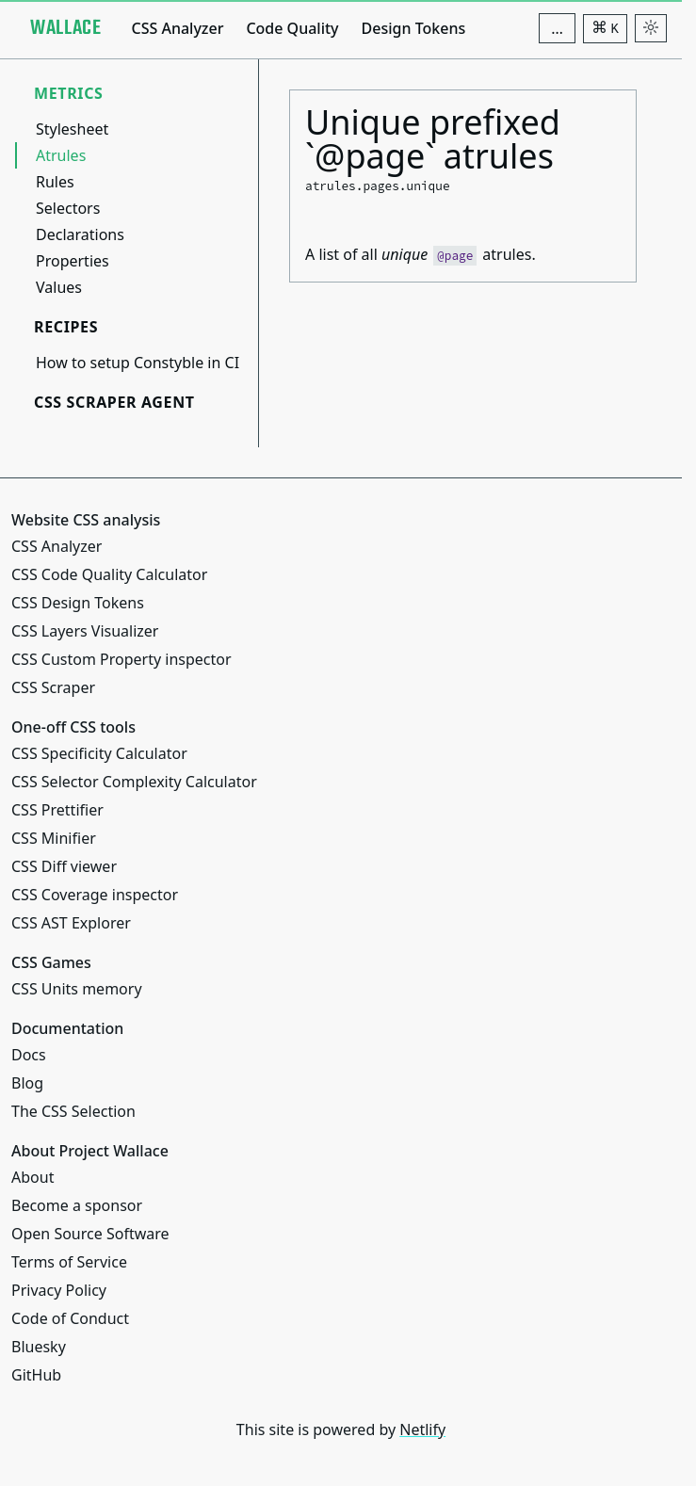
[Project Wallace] (65, 28)
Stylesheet (72, 129)
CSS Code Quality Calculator (109, 574)
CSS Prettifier (57, 810)
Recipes (66, 326)
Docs (28, 1054)
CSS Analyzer (177, 28)
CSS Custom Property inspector (121, 659)
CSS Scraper (53, 687)
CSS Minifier (53, 838)
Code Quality (292, 28)
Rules (55, 181)
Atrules (61, 155)
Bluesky (38, 1346)
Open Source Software (90, 1233)
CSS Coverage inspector (94, 894)
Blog (27, 1083)
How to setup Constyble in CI (137, 362)
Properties (72, 260)
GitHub (36, 1375)
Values (59, 287)
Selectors (68, 208)
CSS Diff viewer (64, 866)
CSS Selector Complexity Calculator (134, 781)
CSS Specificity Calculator (99, 753)
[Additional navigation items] (557, 28)
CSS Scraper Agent (114, 402)
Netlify (422, 1429)
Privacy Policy (58, 1290)
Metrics (69, 93)
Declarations (80, 234)
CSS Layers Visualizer (84, 631)
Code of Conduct (70, 1318)
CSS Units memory (76, 988)
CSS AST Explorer (71, 923)
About (32, 1177)
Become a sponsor (76, 1205)
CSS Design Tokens (77, 602)
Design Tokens (414, 28)
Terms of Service (69, 1262)
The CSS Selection (73, 1111)
